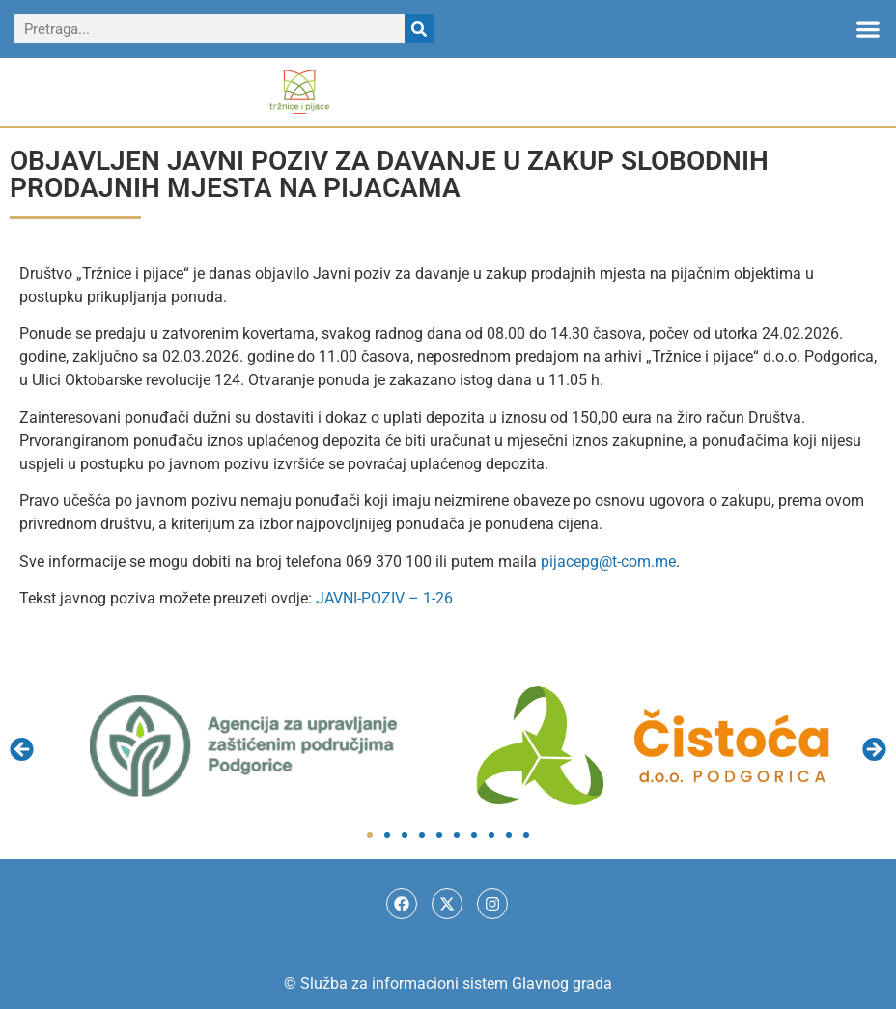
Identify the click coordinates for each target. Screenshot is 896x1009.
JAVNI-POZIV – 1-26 (384, 598)
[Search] (419, 28)
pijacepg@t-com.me (608, 561)
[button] (867, 29)
